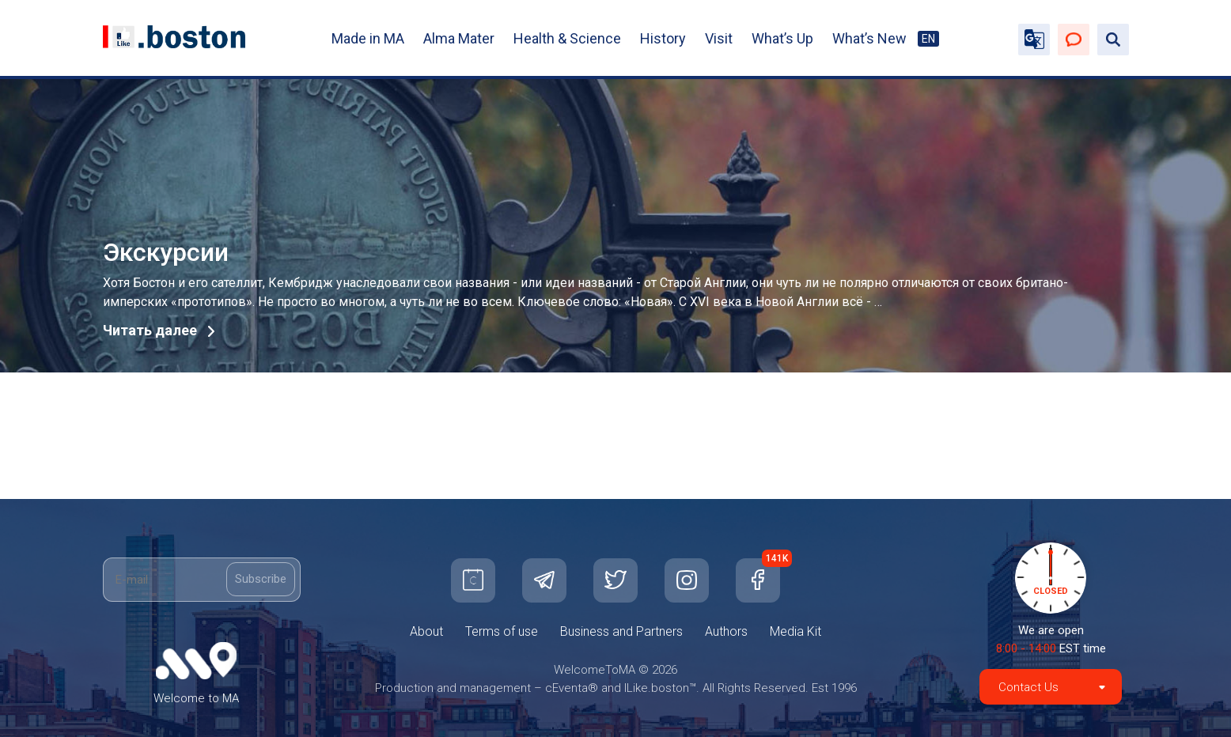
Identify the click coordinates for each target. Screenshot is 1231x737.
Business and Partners (621, 631)
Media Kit (795, 631)
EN (928, 38)
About (426, 631)
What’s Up (782, 38)
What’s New (869, 38)
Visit (719, 38)
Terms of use (501, 631)
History (663, 38)
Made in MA (367, 38)
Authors (726, 631)
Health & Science (567, 38)
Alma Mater (458, 38)
